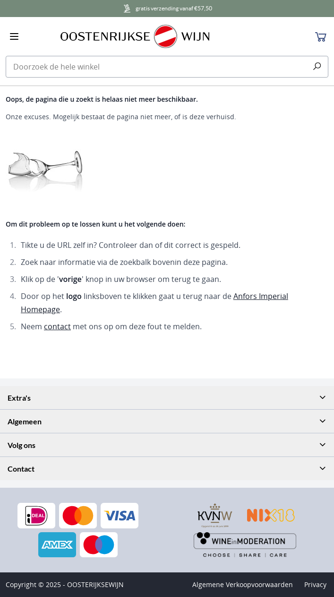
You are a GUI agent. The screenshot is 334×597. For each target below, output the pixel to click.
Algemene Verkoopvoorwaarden (242, 584)
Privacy (315, 584)
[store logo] (167, 36)
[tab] (167, 397)
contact (57, 326)
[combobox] (167, 67)
